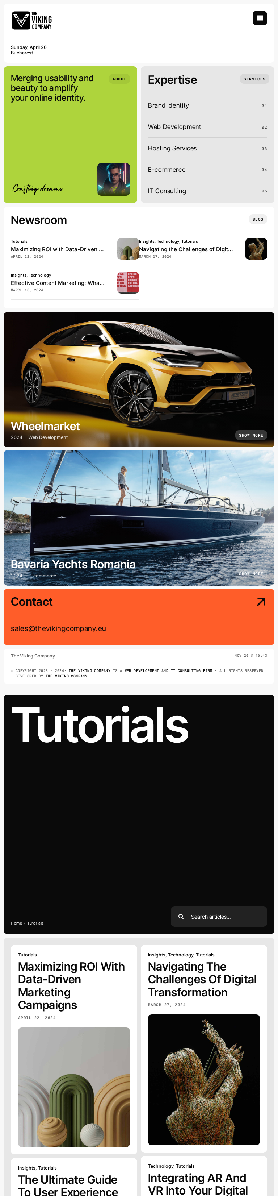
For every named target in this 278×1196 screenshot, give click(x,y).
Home (16, 923)
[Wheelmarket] (139, 379)
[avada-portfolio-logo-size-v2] (32, 14)
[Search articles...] (219, 916)
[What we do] (254, 79)
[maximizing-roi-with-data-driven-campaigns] (128, 241)
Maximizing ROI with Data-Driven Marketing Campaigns (83, 249)
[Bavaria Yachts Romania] (139, 517)
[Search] (181, 916)
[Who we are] (119, 79)
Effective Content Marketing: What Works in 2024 (75, 282)
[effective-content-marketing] (128, 275)
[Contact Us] (237, 617)
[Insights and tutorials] (258, 219)
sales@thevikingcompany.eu (58, 628)
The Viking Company (89, 670)
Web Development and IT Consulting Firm (168, 670)
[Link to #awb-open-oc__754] (260, 18)
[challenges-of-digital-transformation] (256, 241)
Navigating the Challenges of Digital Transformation (206, 249)
